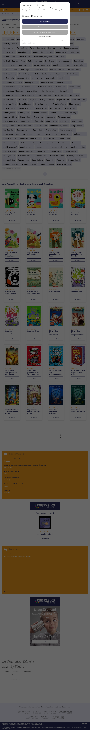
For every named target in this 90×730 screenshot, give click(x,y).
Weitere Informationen (45, 37)
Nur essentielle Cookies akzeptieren (45, 32)
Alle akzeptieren (45, 21)
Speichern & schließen (45, 27)
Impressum (57, 41)
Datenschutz (64, 41)
